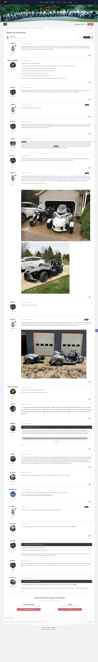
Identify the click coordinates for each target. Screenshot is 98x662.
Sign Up (90, 24)
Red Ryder (13, 577)
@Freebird (24, 141)
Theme (44, 627)
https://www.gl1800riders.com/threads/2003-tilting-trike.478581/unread (36, 495)
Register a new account (28, 609)
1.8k (12, 415)
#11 (91, 387)
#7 (91, 155)
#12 (91, 404)
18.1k (12, 54)
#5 (91, 121)
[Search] (80, 2)
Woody (13, 454)
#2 (91, 60)
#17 (91, 506)
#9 (91, 302)
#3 (91, 87)
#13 (91, 423)
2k (12, 98)
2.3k (12, 501)
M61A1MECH (12, 489)
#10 (91, 319)
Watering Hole (21, 37)
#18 (91, 523)
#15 (91, 472)
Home (40, 2)
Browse (52, 2)
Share (80, 37)
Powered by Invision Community (46, 629)
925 (12, 71)
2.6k (12, 483)
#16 (91, 489)
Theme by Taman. (53, 629)
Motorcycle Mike (13, 60)
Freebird (13, 36)
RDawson (13, 472)
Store (64, 2)
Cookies (53, 627)
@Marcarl (56, 146)
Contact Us (49, 627)
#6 (91, 138)
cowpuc (12, 138)
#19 (91, 540)
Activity (59, 2)
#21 (91, 577)
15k (12, 150)
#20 (91, 560)
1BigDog (12, 423)
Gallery (70, 2)
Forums (46, 2)
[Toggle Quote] (23, 427)
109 (12, 434)
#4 (91, 104)
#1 (91, 43)
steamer (12, 87)
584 (12, 589)
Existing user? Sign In (80, 24)
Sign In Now (70, 609)
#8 (91, 173)
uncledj (12, 404)
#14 (91, 454)
